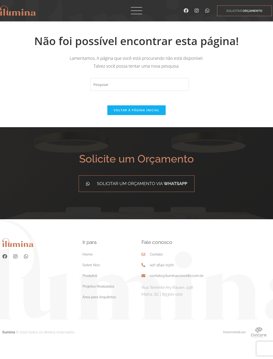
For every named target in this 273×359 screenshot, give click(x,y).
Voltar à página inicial (136, 110)
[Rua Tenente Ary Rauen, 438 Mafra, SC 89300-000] (242, 269)
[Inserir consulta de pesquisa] (139, 84)
